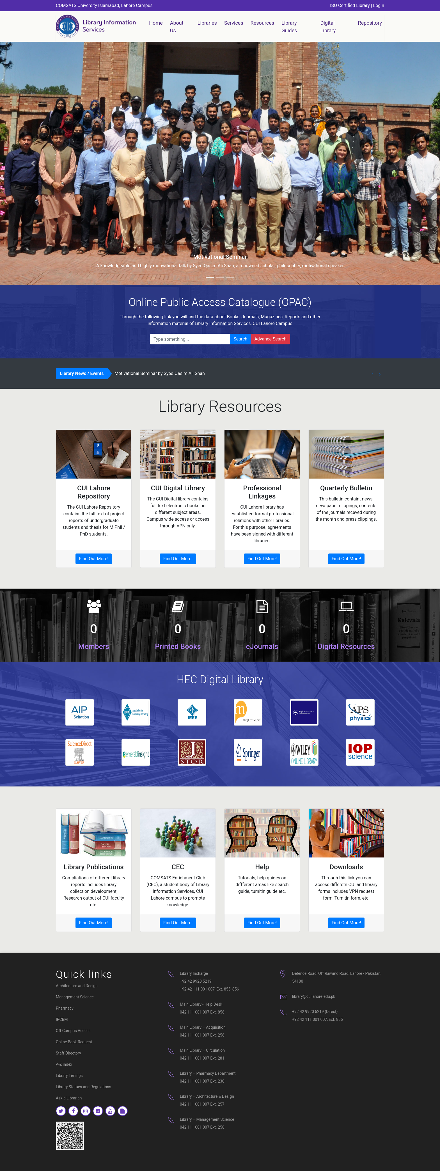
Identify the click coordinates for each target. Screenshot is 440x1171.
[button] (33, 163)
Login (378, 5)
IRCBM (62, 1019)
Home (157, 22)
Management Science (75, 997)
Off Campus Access (73, 1030)
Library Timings (69, 1075)
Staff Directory (68, 1053)
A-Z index (64, 1064)
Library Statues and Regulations (83, 1087)
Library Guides (289, 26)
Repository (370, 23)
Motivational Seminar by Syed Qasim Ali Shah (159, 373)
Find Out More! (94, 558)
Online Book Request (74, 1042)
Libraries (207, 23)
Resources (262, 23)
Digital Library (328, 26)
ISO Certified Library (350, 5)
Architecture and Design (77, 986)
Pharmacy (65, 1008)
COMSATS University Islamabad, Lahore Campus (104, 5)
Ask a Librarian (69, 1098)
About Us (177, 26)
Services (233, 23)
